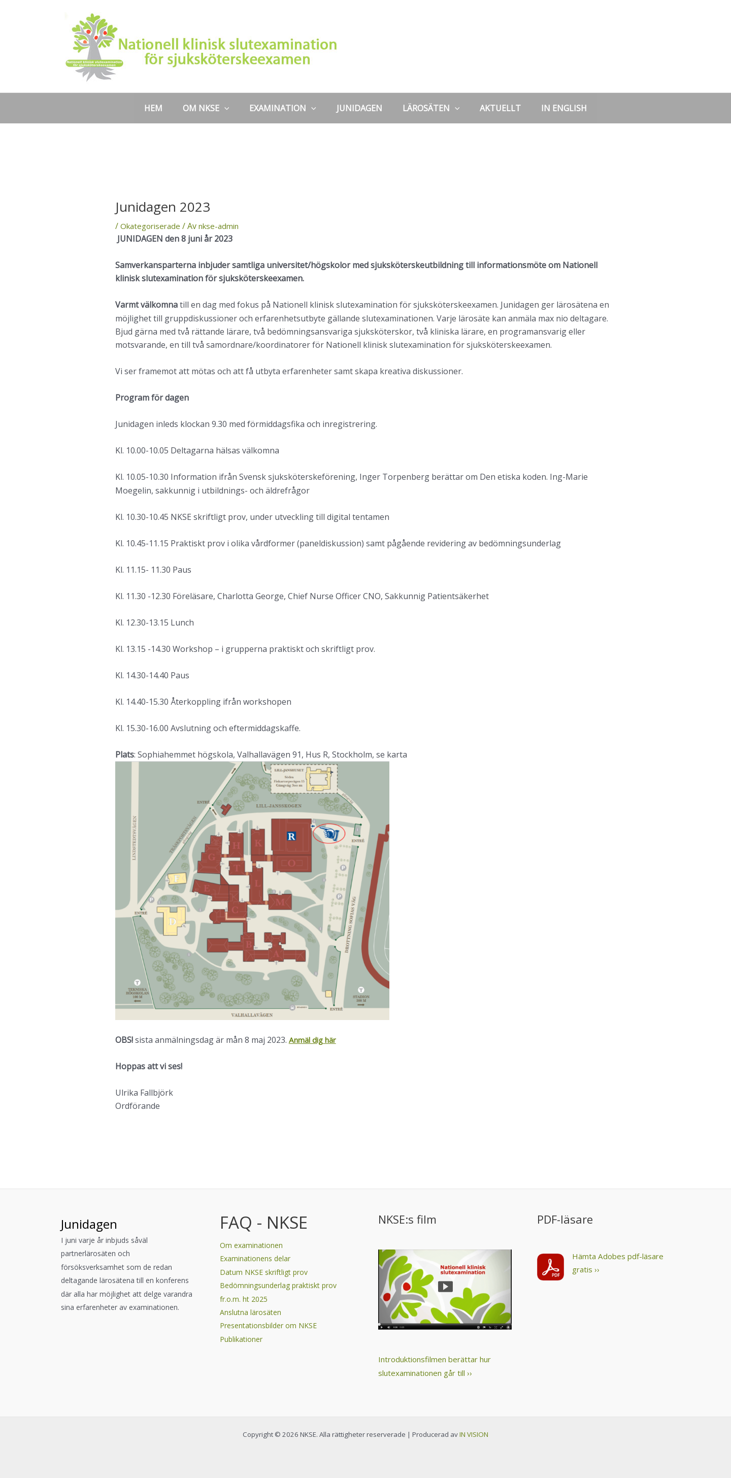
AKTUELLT (492, 108)
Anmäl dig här (315, 1039)
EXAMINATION (286, 108)
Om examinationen (251, 1245)
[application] (232, 108)
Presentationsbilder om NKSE (268, 1325)
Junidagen (100, 1222)
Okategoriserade (152, 226)
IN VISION (473, 1434)
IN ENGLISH (552, 108)
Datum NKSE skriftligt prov (264, 1272)
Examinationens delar (257, 1258)
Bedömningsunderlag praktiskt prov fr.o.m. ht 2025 (278, 1291)
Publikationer (241, 1339)
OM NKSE (214, 108)
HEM (165, 108)
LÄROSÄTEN (427, 108)
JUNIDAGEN (359, 108)
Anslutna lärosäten (250, 1312)
